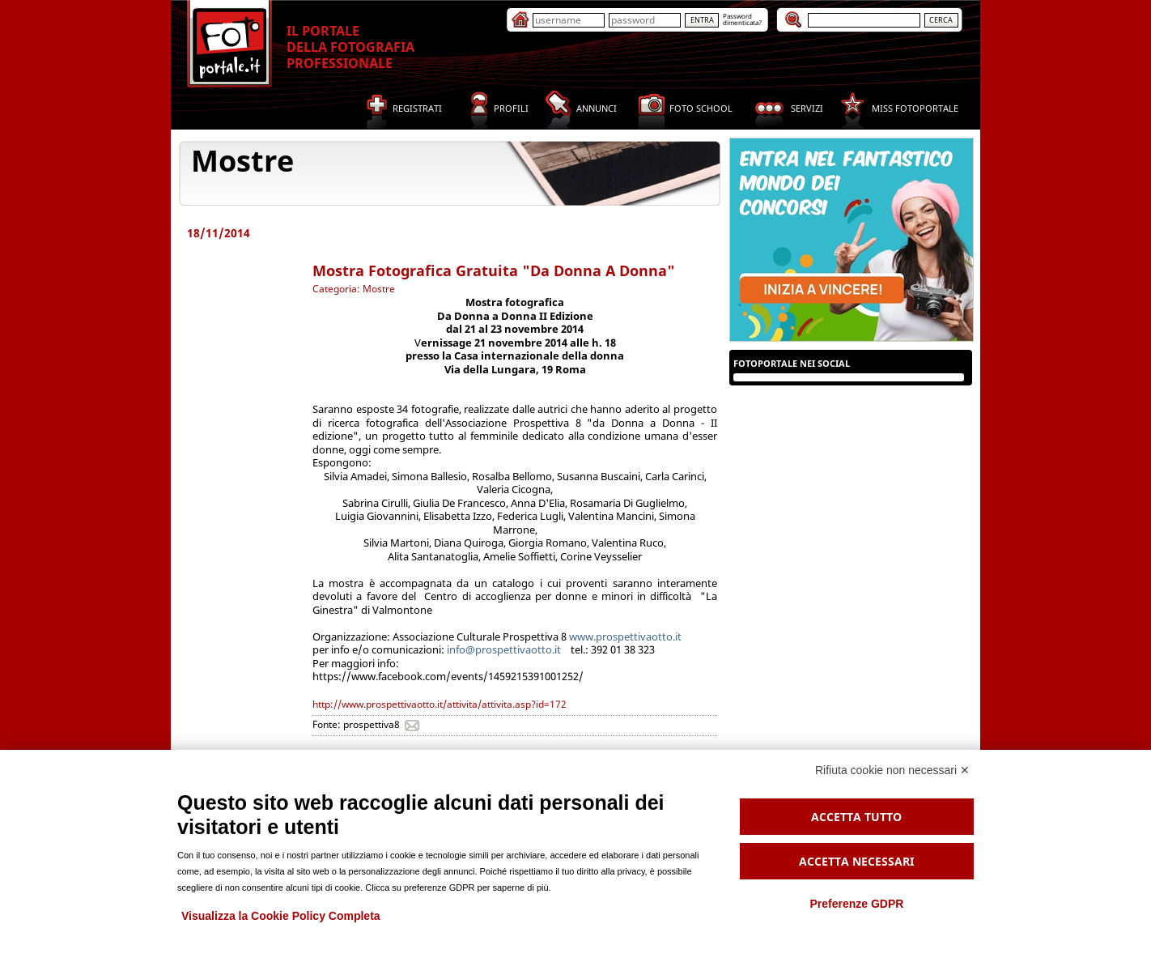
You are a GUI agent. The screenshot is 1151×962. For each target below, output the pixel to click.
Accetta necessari (856, 861)
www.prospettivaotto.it (625, 636)
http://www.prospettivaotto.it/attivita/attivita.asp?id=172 (439, 704)
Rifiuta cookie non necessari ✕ (892, 770)
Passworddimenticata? (742, 19)
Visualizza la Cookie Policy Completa (280, 915)
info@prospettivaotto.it (502, 649)
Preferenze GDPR (856, 903)
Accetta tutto (856, 816)
